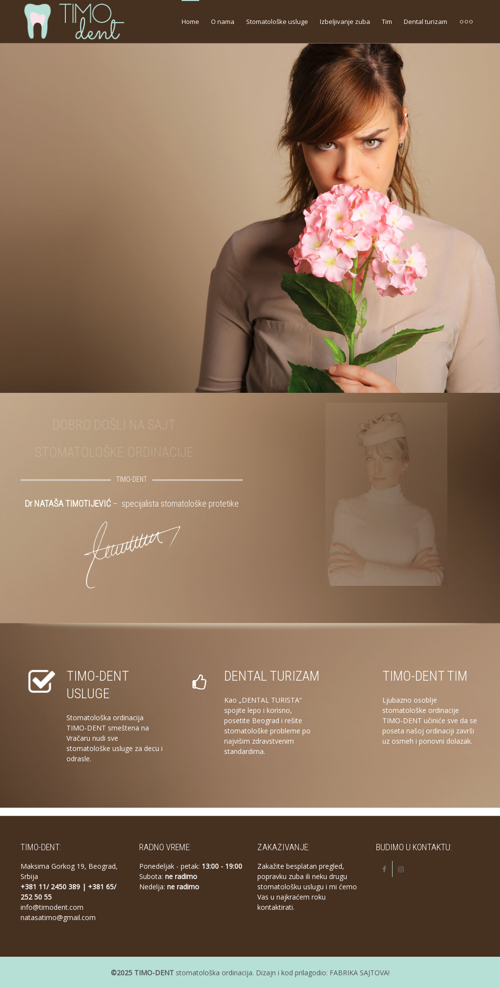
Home (190, 21)
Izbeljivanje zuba (345, 21)
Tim (387, 21)
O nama (222, 21)
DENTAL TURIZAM (271, 676)
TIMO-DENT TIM (424, 676)
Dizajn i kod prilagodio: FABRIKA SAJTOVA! (323, 972)
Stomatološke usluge (277, 21)
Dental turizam (425, 21)
